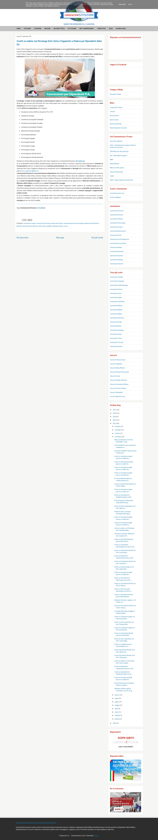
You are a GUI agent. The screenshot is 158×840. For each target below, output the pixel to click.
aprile (117, 708)
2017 (114, 423)
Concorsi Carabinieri (116, 364)
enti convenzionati (86, 28)
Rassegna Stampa (115, 94)
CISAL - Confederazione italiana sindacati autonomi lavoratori (123, 146)
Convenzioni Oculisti (116, 227)
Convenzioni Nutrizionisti (118, 231)
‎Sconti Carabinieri (115, 197)
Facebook (41, 208)
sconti (66, 226)
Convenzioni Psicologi (43, 223)
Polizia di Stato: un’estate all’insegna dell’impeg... (122, 512)
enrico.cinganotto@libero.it (30, 171)
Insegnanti (81, 223)
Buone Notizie (114, 115)
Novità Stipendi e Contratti (118, 128)
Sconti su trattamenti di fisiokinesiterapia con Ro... (123, 496)
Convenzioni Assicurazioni (118, 243)
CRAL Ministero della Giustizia (119, 151)
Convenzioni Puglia (116, 322)
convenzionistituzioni (70, 223)
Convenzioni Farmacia (117, 251)
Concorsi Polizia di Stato (118, 360)
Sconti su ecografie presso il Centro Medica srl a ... (123, 645)
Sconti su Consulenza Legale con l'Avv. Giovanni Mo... (124, 629)
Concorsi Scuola (115, 376)
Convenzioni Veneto (57, 223)
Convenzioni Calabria (116, 277)
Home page (60, 237)
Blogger (96, 835)
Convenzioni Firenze (116, 289)
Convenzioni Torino (116, 338)
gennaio (117, 719)
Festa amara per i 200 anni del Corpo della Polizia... (123, 501)
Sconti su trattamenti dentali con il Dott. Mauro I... (125, 584)
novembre (118, 430)
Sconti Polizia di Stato (117, 193)
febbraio (117, 715)
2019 (114, 416)
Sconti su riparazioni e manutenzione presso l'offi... (124, 557)
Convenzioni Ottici (116, 235)
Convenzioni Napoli (116, 314)
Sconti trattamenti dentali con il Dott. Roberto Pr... (124, 651)
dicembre (118, 426)
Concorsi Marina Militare (117, 368)
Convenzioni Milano (116, 310)
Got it (130, 4)
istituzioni (72, 28)
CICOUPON (37, 28)
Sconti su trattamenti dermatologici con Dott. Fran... (124, 546)
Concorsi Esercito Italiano (118, 388)
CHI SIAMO (27, 28)
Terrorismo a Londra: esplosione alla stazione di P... (124, 534)
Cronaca (112, 111)
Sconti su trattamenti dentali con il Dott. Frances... (125, 606)
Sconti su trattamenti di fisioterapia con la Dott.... (123, 579)
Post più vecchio (97, 237)
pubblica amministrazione (55, 226)
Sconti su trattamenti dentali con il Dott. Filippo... (125, 485)
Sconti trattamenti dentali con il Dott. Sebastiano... (124, 656)
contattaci (101, 28)
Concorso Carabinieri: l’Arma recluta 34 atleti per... (125, 452)
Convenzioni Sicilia (116, 334)
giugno (117, 702)
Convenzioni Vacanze (116, 255)
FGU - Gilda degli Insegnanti (118, 155)
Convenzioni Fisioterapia (117, 223)
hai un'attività (59, 28)
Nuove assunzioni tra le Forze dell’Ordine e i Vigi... (123, 440)
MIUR (111, 159)
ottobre (117, 433)
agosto (117, 695)
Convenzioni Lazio (115, 293)
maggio (117, 705)
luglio (117, 698)
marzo (117, 712)
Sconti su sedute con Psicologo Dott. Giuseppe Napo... (124, 529)
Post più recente (22, 237)
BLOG (111, 28)
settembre (118, 437)
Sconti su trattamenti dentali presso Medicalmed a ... (123, 595)
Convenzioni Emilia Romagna (119, 285)
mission (47, 28)
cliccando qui (80, 161)
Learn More (122, 4)
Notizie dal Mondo (116, 124)
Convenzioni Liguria (116, 297)
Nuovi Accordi (114, 120)
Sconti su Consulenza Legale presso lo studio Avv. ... (123, 457)
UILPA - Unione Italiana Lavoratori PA (121, 180)
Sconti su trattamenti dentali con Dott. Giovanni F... (125, 562)
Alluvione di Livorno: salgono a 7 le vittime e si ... (125, 601)
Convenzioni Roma (115, 326)
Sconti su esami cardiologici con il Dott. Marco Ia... (125, 507)
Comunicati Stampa (29, 223)
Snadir (112, 176)
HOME (19, 28)
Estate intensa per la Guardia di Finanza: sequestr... (124, 684)
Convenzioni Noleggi (116, 259)
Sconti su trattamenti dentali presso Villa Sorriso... (123, 540)
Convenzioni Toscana (116, 342)
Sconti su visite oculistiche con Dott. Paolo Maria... (124, 640)
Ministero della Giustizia (24, 226)
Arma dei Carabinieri (116, 141)
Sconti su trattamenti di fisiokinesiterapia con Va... (123, 673)
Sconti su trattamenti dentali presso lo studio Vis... (123, 463)
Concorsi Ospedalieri (116, 392)
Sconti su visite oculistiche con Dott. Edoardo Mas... (124, 623)
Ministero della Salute (39, 226)
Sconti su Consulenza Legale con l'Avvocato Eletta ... (124, 617)
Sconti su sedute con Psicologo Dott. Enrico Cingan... (124, 662)
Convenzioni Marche (116, 305)
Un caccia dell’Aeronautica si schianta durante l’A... (123, 479)
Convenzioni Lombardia (117, 301)
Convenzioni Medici (116, 247)
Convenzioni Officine (116, 219)
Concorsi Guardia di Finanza (118, 380)
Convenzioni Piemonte (117, 318)
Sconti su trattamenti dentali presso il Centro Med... (123, 634)
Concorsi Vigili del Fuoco (117, 396)
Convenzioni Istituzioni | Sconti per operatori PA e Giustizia (36, 823)
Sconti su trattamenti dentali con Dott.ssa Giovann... (125, 551)
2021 (114, 410)
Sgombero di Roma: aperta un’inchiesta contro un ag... (123, 689)
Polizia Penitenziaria (116, 172)
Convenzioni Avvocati (116, 211)
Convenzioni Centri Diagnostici (119, 239)
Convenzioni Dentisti (116, 215)
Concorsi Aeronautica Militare (119, 384)
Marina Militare (114, 163)
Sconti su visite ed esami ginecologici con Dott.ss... (123, 590)
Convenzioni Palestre (116, 264)
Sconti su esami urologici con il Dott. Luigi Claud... (124, 568)
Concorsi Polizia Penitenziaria (119, 372)
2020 (114, 413)
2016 (114, 723)
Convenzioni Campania (117, 281)
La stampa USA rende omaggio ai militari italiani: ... (124, 612)
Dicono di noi (121, 28)
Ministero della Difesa (92, 223)
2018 (114, 420)
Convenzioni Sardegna (117, 330)
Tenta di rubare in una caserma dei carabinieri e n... (125, 446)
